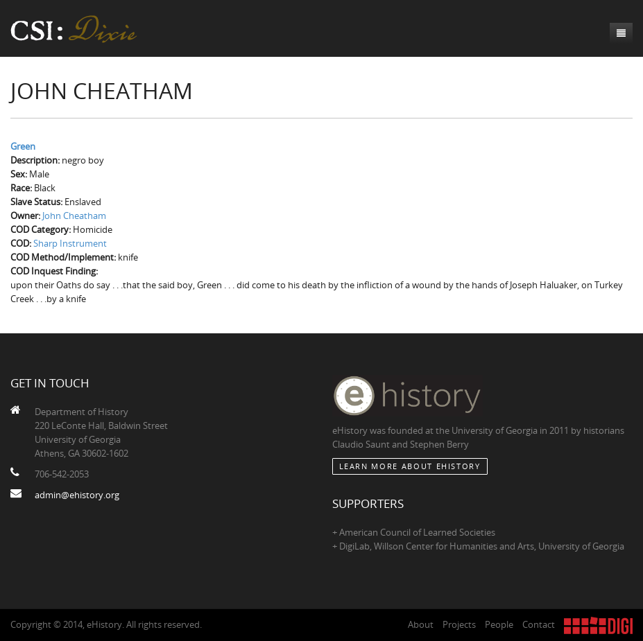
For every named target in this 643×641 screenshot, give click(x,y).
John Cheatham (74, 215)
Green (22, 146)
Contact (538, 624)
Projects (459, 624)
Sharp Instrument (70, 243)
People (499, 624)
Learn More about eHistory (410, 466)
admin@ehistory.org (77, 495)
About (421, 624)
